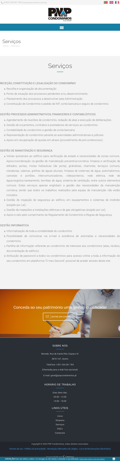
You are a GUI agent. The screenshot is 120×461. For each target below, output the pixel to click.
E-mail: (46, 375)
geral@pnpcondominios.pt (64, 375)
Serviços (15, 46)
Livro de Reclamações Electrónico (95, 449)
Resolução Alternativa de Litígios (62, 449)
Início (5, 46)
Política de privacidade (35, 449)
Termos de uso (16, 449)
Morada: (45, 354)
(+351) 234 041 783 (24, 3)
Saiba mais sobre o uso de (92, 459)
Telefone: (51, 364)
